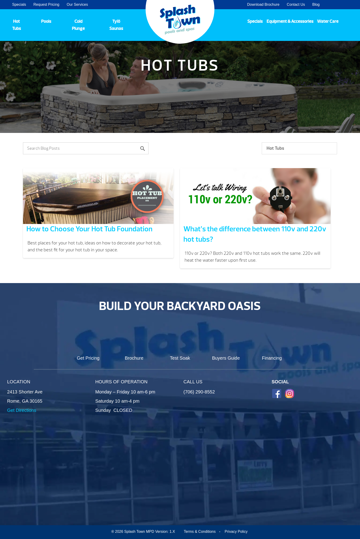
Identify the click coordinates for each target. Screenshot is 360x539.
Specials (19, 4)
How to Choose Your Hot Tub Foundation (89, 229)
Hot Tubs (16, 25)
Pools (46, 21)
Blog (316, 4)
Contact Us (296, 4)
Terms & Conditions (200, 531)
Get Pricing (88, 358)
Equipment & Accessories (290, 21)
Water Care (327, 21)
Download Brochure (263, 4)
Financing (272, 358)
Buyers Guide (226, 358)
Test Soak (180, 358)
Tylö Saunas (116, 25)
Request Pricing (46, 4)
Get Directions (21, 410)
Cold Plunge (78, 25)
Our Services (77, 4)
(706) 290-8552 (199, 391)
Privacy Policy (236, 531)
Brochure (134, 358)
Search (351, 4)
